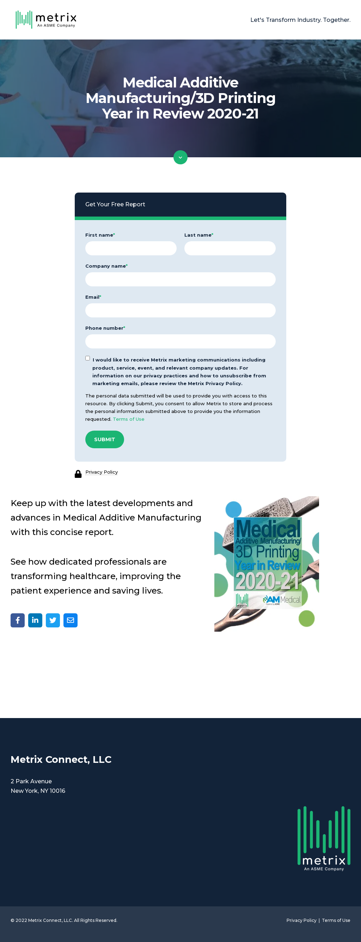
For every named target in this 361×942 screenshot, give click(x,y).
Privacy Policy (101, 472)
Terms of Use (129, 419)
